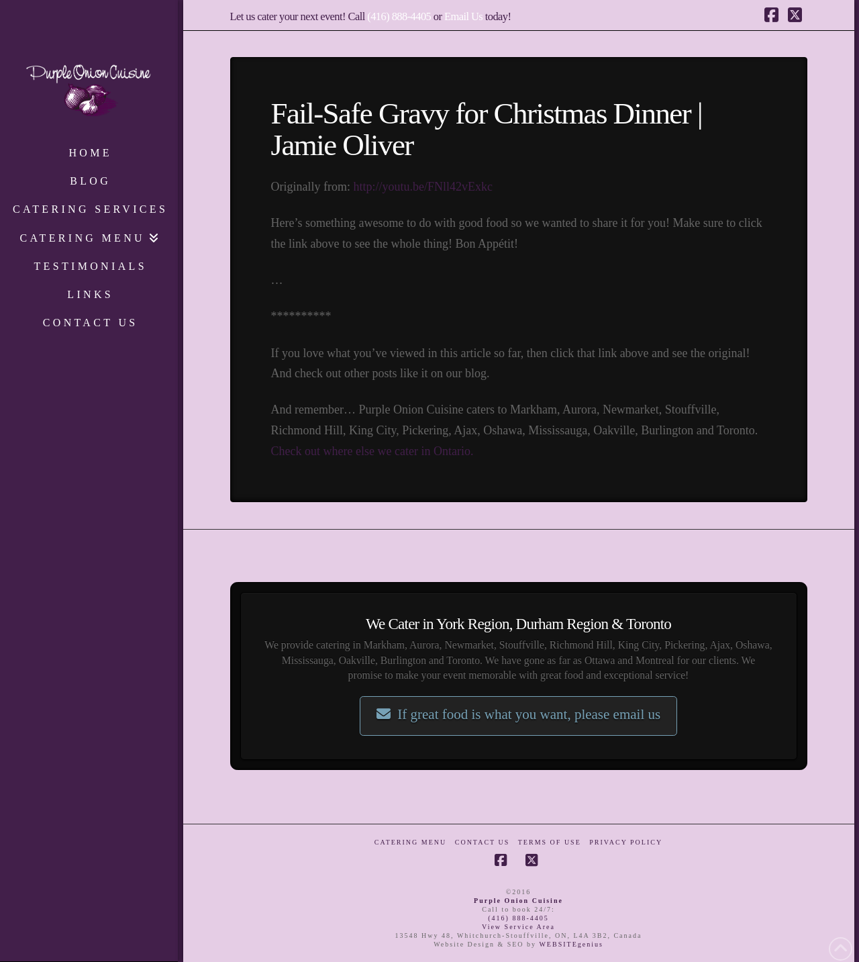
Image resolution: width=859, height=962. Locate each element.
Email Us (463, 16)
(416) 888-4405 (399, 16)
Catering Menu (410, 842)
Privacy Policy (625, 842)
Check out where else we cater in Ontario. (372, 451)
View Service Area (518, 926)
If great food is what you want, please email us (518, 714)
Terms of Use (549, 842)
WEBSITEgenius (571, 944)
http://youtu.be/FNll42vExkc (423, 186)
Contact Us (482, 842)
